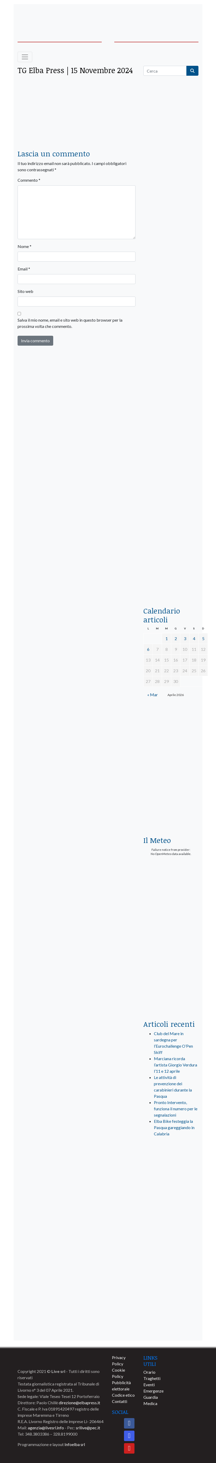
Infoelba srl (74, 1444)
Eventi (149, 1384)
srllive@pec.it (88, 1427)
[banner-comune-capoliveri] (170, 1330)
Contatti (119, 1401)
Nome (24, 246)
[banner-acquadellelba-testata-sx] (37, 16)
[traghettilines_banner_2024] (170, 189)
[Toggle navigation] (25, 57)
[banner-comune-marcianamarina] (170, 1253)
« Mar (152, 694)
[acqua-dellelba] (170, 582)
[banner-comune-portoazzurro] (170, 1310)
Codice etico (123, 1395)
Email (24, 268)
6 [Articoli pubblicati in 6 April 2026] (148, 649)
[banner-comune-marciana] (170, 1272)
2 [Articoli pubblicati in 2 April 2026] (176, 638)
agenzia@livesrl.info (46, 1427)
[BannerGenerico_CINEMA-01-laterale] (170, 331)
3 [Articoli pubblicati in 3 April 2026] (185, 638)
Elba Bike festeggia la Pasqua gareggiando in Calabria (174, 1127)
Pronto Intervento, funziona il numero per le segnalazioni (175, 1108)
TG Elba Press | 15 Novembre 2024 (75, 70)
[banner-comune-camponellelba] (170, 1291)
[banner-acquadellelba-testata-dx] (178, 16)
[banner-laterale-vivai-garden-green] (170, 928)
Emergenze (153, 1390)
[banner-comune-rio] (170, 1233)
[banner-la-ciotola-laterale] (170, 430)
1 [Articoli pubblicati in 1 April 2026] (166, 638)
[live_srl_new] (170, 1163)
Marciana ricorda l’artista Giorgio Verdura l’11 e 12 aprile (175, 1064)
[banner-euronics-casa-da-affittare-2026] (170, 745)
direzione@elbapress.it (79, 1402)
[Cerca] (165, 71)
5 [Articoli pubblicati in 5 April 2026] (203, 638)
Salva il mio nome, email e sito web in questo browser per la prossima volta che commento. (70, 323)
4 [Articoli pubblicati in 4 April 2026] (194, 638)
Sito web (25, 291)
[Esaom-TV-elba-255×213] (170, 811)
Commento (29, 180)
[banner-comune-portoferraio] (170, 1214)
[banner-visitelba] (170, 1195)
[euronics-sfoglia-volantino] (170, 280)
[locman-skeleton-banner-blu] (170, 530)
